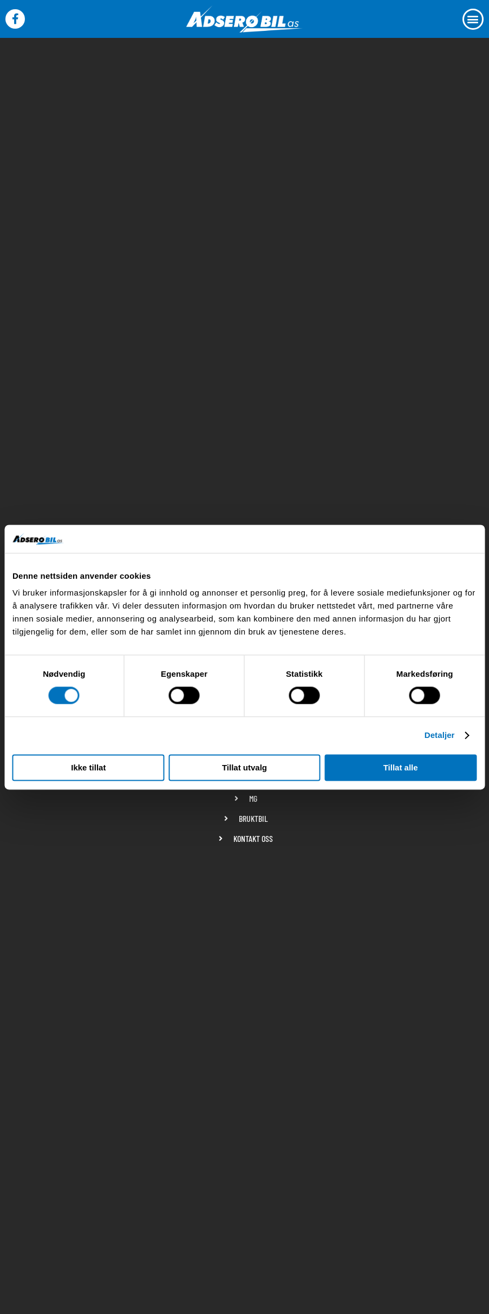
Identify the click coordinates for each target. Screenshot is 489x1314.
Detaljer (440, 735)
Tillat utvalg (244, 767)
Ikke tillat (88, 767)
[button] (473, 19)
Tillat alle (400, 767)
